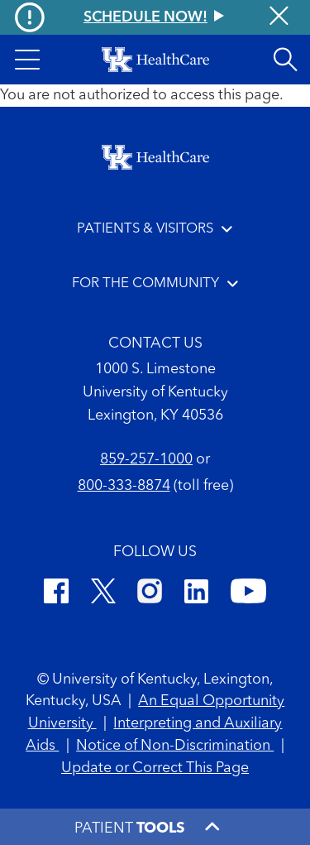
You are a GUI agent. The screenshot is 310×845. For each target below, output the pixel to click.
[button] (27, 59)
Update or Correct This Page (155, 768)
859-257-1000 (146, 459)
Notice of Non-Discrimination (175, 745)
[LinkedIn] (196, 594)
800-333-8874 (124, 485)
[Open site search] (285, 59)
